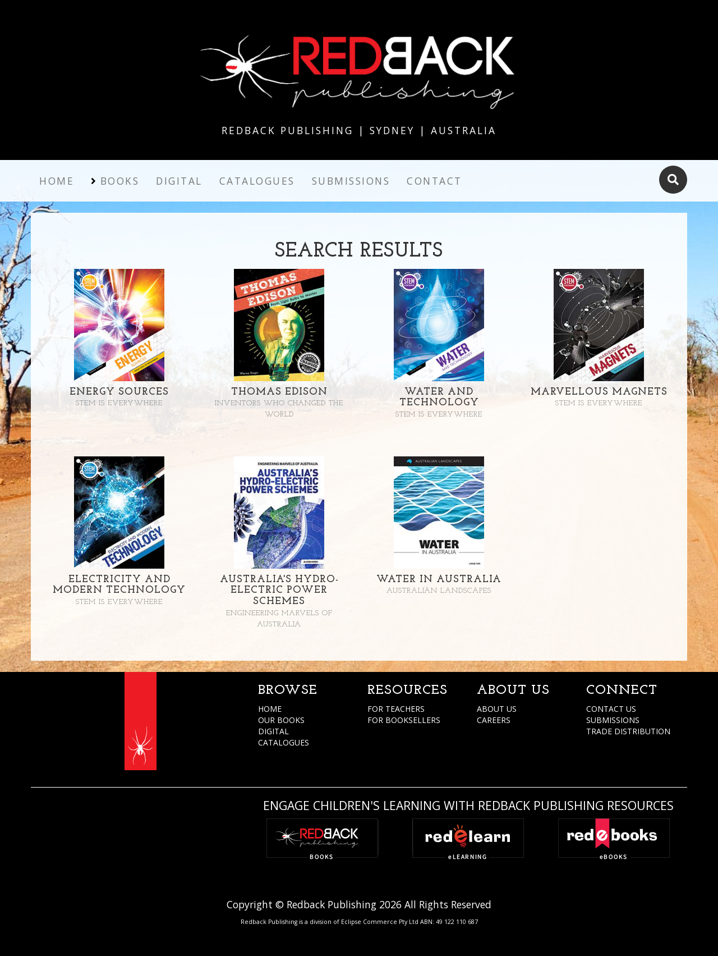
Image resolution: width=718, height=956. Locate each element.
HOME (270, 708)
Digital (179, 180)
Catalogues (257, 180)
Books (120, 180)
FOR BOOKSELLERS (403, 720)
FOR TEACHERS (396, 708)
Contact (434, 180)
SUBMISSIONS (612, 720)
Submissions (351, 180)
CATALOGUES (283, 742)
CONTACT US (611, 708)
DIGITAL (273, 731)
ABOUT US (497, 708)
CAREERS (493, 720)
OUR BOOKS (281, 720)
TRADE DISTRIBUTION (628, 731)
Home (56, 180)
